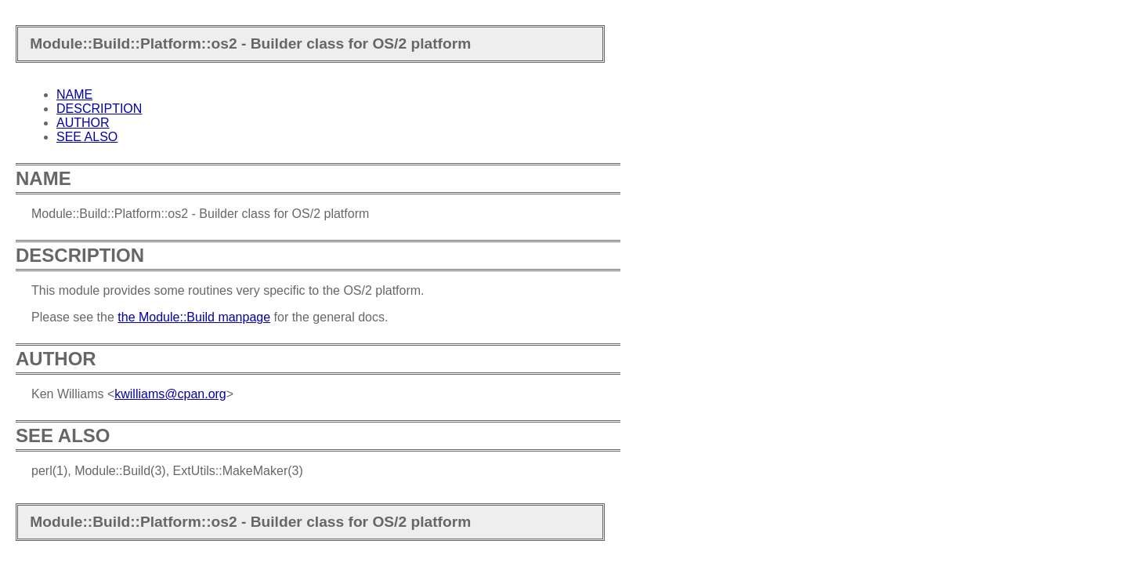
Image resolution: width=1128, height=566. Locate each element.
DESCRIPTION (99, 108)
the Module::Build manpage (194, 317)
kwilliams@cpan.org (170, 394)
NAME (74, 94)
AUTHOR (83, 122)
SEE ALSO (87, 136)
